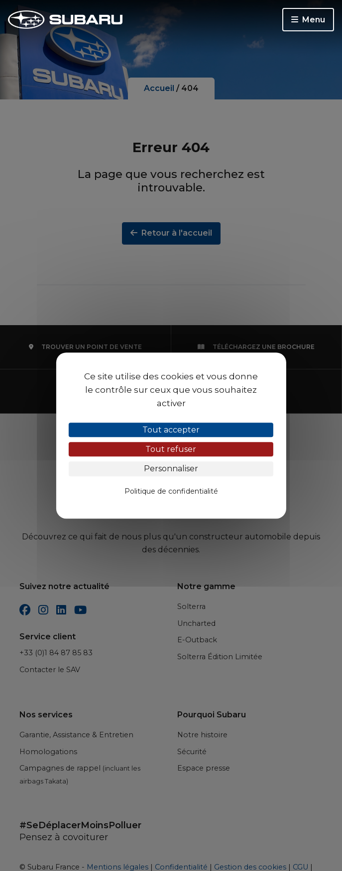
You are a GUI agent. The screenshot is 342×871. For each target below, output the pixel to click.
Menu (308, 19)
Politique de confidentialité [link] (171, 491)
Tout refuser (170, 449)
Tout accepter (171, 430)
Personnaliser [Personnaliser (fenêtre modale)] (171, 469)
